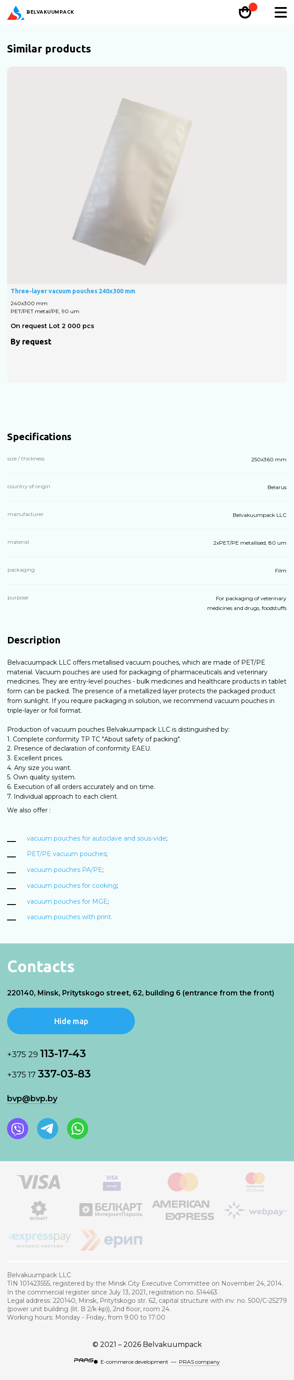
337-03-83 (49, 1073)
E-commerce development (134, 1361)
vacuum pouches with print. (69, 917)
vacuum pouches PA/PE (64, 870)
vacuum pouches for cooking (72, 886)
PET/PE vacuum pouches (66, 854)
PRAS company (199, 1361)
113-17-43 (46, 1053)
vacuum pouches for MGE (67, 901)
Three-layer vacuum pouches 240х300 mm (73, 291)
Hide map (71, 1021)
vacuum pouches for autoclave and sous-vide (96, 838)
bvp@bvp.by (32, 1098)
